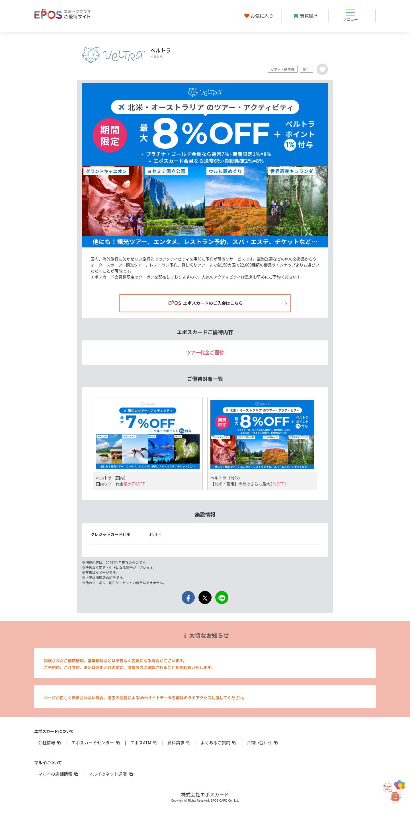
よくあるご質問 (218, 742)
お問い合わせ (263, 742)
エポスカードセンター (96, 742)
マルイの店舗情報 (58, 774)
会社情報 (50, 742)
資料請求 (179, 742)
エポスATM (144, 742)
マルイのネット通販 (111, 774)
